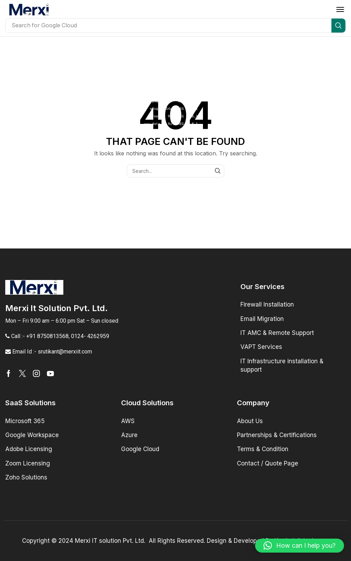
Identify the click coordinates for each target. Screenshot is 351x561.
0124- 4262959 (90, 336)
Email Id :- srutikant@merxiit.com (52, 351)
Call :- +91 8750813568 (40, 336)
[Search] (338, 26)
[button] (340, 9)
